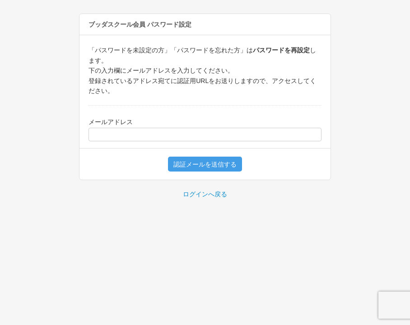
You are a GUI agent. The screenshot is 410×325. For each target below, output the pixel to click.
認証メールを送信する (205, 164)
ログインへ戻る (205, 194)
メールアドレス (111, 121)
